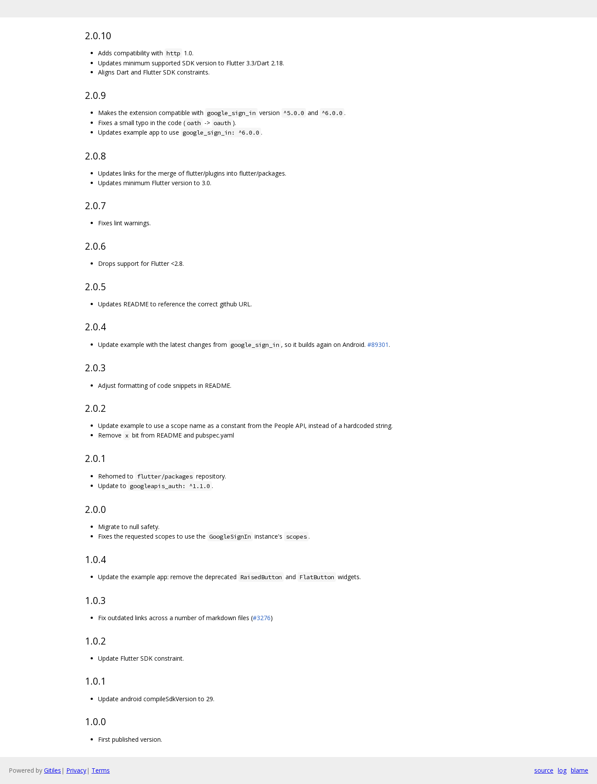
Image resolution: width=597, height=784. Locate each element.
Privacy (76, 770)
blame (579, 770)
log (562, 770)
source (543, 770)
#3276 (262, 618)
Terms (101, 770)
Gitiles (52, 770)
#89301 (378, 344)
